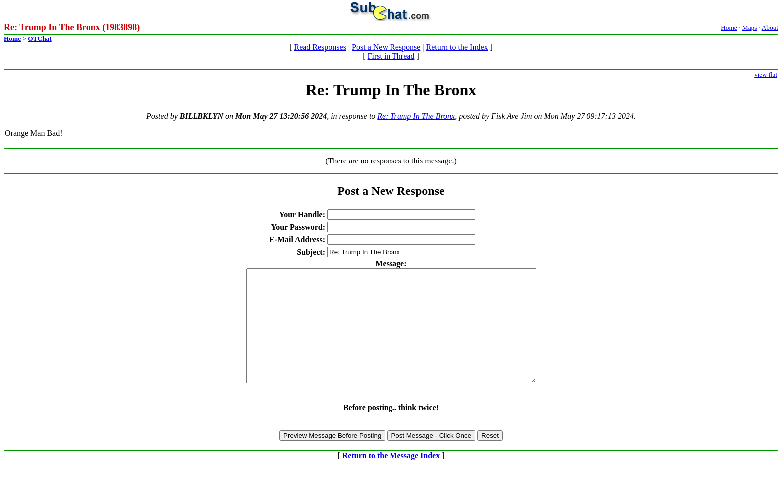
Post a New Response (386, 47)
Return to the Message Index (391, 478)
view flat (765, 74)
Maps (749, 27)
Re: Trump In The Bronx (416, 116)
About (770, 27)
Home (729, 27)
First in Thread (391, 56)
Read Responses (320, 47)
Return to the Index (457, 47)
